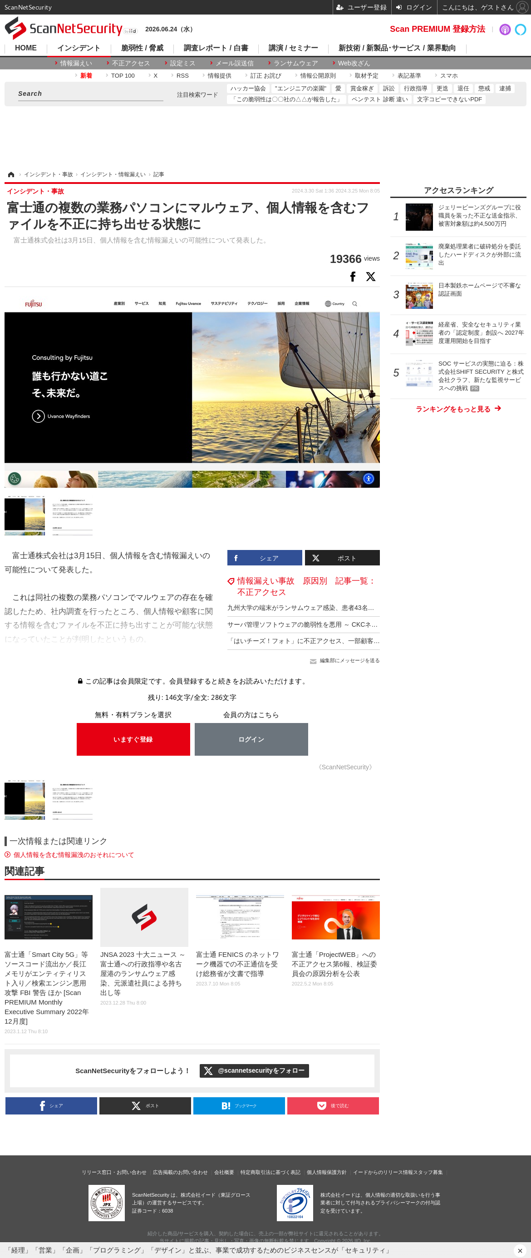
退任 (463, 88)
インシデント (79, 48)
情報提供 (219, 75)
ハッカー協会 (248, 88)
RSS (183, 75)
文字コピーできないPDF (449, 99)
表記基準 (409, 75)
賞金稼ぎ (362, 88)
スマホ (449, 75)
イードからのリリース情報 (383, 1172)
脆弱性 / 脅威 (142, 48)
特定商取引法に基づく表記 (270, 1172)
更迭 (442, 88)
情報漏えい (76, 63)
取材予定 (367, 75)
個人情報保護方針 (327, 1172)
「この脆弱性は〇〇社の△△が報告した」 (287, 99)
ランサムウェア (296, 63)
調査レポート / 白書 (216, 48)
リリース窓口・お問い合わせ (114, 1172)
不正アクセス (131, 63)
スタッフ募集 (428, 1172)
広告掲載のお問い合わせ (180, 1172)
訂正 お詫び (266, 75)
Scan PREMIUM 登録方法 (437, 29)
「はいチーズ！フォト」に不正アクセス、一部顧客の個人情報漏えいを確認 (335, 640)
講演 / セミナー (293, 48)
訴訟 (389, 88)
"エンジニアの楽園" (300, 88)
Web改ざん (354, 63)
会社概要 (224, 1172)
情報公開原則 (318, 75)
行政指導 (416, 88)
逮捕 (505, 88)
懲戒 (484, 88)
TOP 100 (123, 75)
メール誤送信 (235, 63)
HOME (26, 48)
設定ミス (183, 63)
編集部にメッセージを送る (350, 660)
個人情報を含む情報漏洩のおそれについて (74, 854)
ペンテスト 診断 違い (380, 99)
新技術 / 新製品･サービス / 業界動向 (397, 48)
